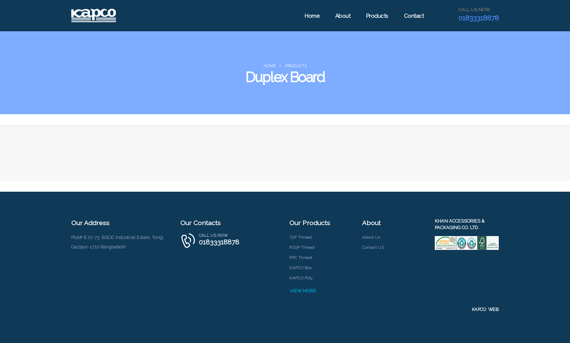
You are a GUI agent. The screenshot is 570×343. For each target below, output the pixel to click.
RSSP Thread (303, 247)
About (342, 16)
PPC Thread (301, 257)
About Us (372, 237)
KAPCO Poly (301, 277)
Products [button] (376, 16)
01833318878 (478, 18)
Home (311, 16)
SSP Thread (301, 237)
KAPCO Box (301, 267)
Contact (413, 16)
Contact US (374, 247)
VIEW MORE (303, 291)
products (296, 65)
